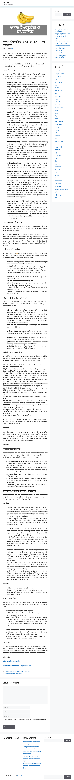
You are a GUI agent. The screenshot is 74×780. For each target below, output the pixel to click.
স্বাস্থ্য (12, 670)
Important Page (66, 3)
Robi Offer (58, 102)
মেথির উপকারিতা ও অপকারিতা (11, 661)
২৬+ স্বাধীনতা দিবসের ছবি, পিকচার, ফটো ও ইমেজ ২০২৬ (17, 672)
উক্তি (56, 116)
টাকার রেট (57, 130)
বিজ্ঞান (56, 161)
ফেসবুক (57, 158)
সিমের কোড (58, 187)
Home (52, 3)
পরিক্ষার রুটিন (59, 147)
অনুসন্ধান (67, 14)
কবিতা (56, 119)
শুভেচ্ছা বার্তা (58, 181)
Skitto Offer (58, 105)
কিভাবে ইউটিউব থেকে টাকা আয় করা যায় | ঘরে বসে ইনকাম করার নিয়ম (62, 55)
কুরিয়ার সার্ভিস (58, 124)
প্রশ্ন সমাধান (58, 155)
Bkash (56, 79)
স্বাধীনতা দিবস (58, 195)
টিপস (6, 670)
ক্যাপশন (57, 127)
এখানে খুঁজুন (58, 12)
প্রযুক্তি (56, 153)
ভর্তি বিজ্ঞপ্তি (58, 167)
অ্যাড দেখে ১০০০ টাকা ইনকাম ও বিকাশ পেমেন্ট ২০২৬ (63, 42)
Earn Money (58, 82)
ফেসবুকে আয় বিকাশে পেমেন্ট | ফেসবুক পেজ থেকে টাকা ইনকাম (63, 36)
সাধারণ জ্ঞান (58, 184)
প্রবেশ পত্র (57, 150)
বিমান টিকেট (58, 164)
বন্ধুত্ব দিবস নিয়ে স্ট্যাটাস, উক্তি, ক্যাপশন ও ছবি (15, 674)
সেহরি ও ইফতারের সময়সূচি (62, 189)
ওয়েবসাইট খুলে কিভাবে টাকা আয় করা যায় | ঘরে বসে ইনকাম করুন (62, 48)
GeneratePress (20, 776)
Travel (56, 113)
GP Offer (57, 88)
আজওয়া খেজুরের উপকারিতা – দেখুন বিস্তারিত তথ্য (17, 666)
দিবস (56, 139)
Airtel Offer (58, 71)
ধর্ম (55, 144)
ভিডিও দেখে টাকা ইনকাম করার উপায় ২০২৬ (61, 30)
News (56, 93)
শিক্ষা (9, 670)
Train (56, 110)
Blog (57, 3)
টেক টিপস (57, 136)
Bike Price (58, 76)
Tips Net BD (7, 2)
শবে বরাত (57, 175)
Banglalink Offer (59, 74)
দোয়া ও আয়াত (59, 141)
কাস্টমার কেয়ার (59, 122)
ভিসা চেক (57, 170)
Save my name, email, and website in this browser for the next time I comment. (25, 721)
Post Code (58, 96)
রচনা (56, 172)
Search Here (47, 737)
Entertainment (59, 85)
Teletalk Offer (59, 108)
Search (68, 740)
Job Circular (58, 91)
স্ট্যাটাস (56, 192)
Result (56, 99)
